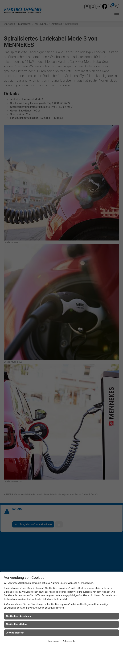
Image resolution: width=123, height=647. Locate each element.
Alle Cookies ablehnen (17, 624)
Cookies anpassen (15, 632)
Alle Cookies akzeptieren (18, 616)
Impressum (53, 641)
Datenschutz (68, 641)
